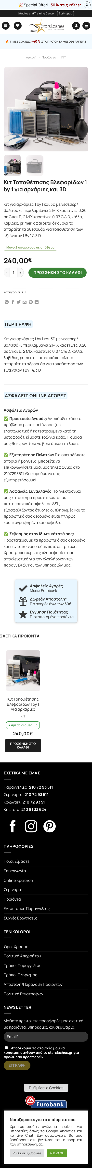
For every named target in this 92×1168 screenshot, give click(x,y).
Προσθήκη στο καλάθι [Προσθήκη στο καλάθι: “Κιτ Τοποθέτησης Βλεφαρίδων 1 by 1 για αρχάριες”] (23, 745)
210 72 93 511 (41, 787)
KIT (63, 57)
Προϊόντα (49, 57)
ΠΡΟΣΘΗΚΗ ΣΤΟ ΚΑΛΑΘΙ (57, 272)
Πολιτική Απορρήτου (22, 956)
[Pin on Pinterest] (31, 302)
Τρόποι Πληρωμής (20, 974)
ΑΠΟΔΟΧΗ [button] (57, 1153)
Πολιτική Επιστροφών (23, 994)
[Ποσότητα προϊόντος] (13, 272)
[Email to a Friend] (24, 302)
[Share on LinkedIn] (37, 302)
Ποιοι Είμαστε (16, 861)
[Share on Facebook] (13, 302)
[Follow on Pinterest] (49, 827)
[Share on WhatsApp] (7, 302)
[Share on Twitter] (19, 302)
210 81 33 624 (33, 809)
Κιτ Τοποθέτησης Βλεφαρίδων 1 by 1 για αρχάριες (23, 704)
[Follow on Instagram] (31, 827)
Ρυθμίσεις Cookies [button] (46, 1087)
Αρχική (31, 57)
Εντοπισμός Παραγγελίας (27, 908)
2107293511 (14, 473)
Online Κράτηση (18, 880)
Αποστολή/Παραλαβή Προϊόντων (33, 984)
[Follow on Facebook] (13, 827)
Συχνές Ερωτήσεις (20, 918)
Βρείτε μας (65, 13)
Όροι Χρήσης (16, 946)
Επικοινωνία (15, 870)
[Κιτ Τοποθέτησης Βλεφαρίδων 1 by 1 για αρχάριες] (23, 670)
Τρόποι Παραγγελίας (22, 965)
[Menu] (6, 26)
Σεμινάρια (13, 889)
